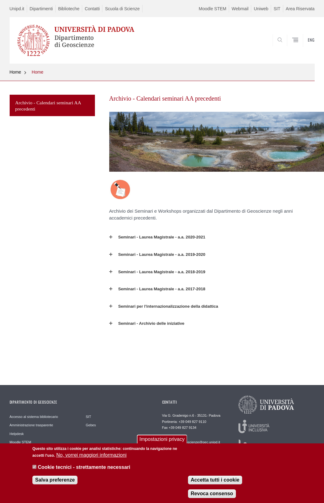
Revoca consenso (212, 493)
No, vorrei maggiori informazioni (91, 455)
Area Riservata (300, 8)
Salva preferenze (55, 480)
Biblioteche (69, 8)
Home (15, 72)
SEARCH (288, 49)
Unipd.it (17, 8)
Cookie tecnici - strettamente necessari (84, 467)
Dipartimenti (41, 8)
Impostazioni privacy (162, 439)
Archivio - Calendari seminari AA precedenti (48, 105)
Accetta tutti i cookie (215, 480)
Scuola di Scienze (122, 8)
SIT (277, 8)
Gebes (91, 425)
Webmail (240, 8)
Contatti (92, 8)
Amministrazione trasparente (31, 425)
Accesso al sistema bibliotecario (34, 417)
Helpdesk (17, 434)
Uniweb (261, 8)
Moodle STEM (213, 8)
